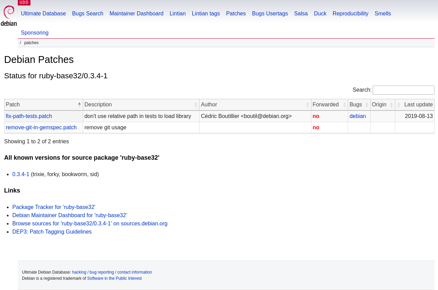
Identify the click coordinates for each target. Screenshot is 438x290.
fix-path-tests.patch (29, 116)
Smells (383, 13)
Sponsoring (35, 33)
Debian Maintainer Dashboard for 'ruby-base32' (69, 215)
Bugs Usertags (270, 13)
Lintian (178, 13)
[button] (79, 104)
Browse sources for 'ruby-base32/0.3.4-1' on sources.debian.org (89, 223)
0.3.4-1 (20, 174)
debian (357, 116)
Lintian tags (206, 13)
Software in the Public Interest (114, 278)
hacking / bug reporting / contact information (112, 272)
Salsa (301, 13)
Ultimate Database (43, 13)
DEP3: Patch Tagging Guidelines (52, 232)
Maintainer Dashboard (136, 13)
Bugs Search (88, 13)
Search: (362, 90)
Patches (236, 13)
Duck (320, 13)
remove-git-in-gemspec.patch (41, 127)
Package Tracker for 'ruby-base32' (53, 207)
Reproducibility (351, 13)
